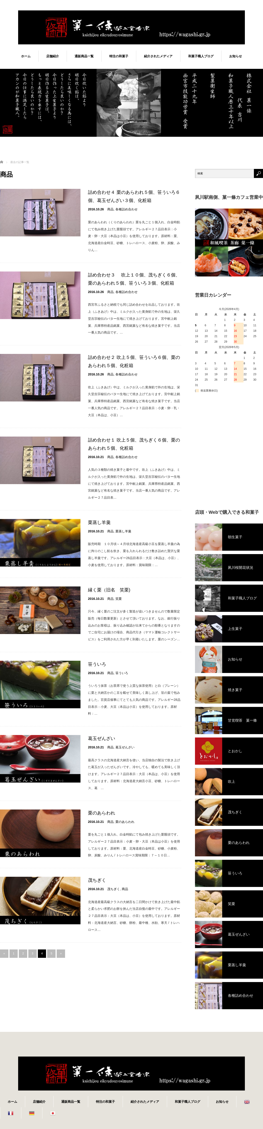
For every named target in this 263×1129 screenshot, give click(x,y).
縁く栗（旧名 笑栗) (109, 589)
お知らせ (235, 56)
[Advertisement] (42, 451)
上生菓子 (235, 629)
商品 (110, 209)
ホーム (26, 56)
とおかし (235, 751)
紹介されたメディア (158, 56)
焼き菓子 (235, 690)
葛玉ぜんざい (101, 738)
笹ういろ (97, 664)
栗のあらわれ (101, 812)
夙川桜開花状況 (240, 567)
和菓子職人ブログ (201, 56)
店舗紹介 (52, 56)
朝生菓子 (235, 537)
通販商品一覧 (84, 56)
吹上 (231, 781)
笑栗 (118, 599)
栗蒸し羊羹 (99, 522)
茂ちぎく (97, 880)
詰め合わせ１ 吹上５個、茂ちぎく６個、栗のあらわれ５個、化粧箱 (134, 444)
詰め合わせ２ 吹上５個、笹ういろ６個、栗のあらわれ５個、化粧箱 (134, 361)
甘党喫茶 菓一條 (242, 720)
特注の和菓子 (118, 56)
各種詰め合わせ (126, 209)
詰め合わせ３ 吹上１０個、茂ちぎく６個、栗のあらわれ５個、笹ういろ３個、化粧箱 (134, 279)
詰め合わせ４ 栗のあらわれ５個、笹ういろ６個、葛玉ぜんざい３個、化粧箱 (134, 196)
